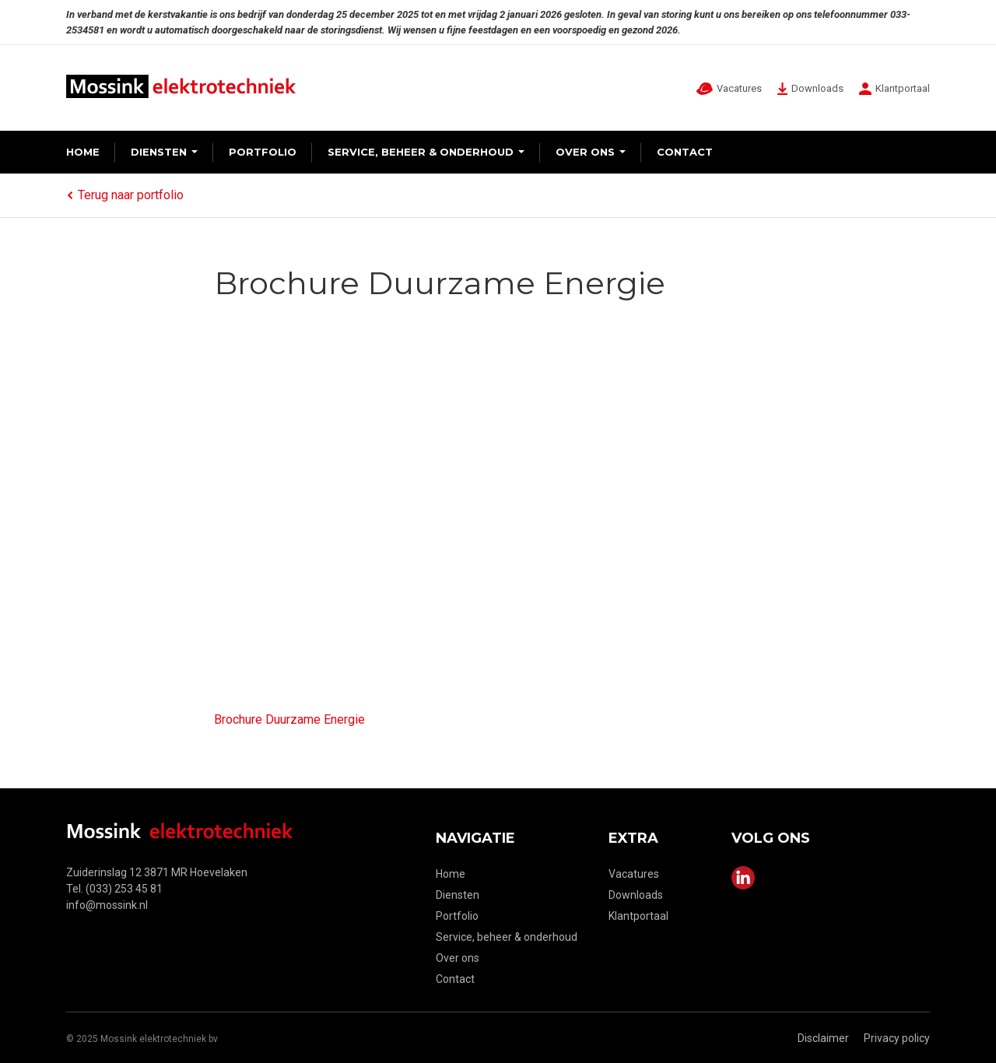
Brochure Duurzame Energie (289, 719)
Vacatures (633, 874)
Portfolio (262, 152)
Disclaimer (823, 1038)
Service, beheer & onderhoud (421, 152)
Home (83, 152)
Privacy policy (897, 1038)
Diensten (159, 152)
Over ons (585, 152)
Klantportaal (638, 916)
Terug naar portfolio (125, 195)
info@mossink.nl (107, 905)
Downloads (635, 895)
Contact (685, 152)
